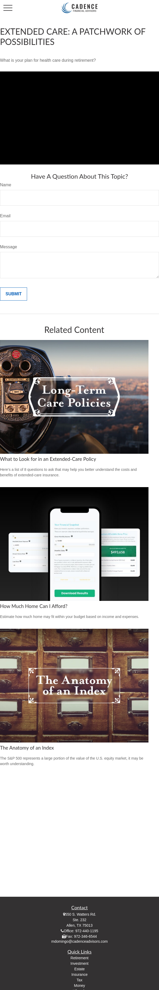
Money (79, 985)
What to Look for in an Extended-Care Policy (48, 459)
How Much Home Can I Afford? (34, 606)
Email (5, 216)
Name (5, 185)
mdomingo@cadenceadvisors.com (79, 941)
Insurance (79, 974)
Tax (80, 980)
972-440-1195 (86, 931)
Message (8, 247)
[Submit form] (13, 294)
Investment (79, 963)
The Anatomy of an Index (27, 748)
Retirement (79, 958)
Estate (79, 969)
